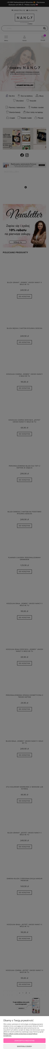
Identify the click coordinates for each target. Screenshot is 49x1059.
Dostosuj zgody (24, 1046)
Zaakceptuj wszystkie (24, 1040)
